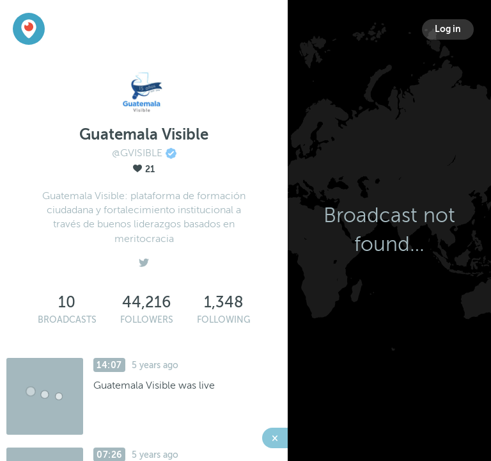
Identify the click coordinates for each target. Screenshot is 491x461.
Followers (146, 320)
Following (224, 320)
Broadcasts (67, 320)
